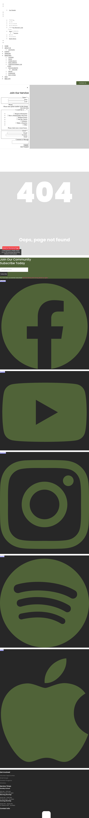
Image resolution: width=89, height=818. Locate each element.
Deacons (15, 33)
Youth (10, 59)
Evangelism (11, 73)
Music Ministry (12, 62)
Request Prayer (22, 117)
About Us (8, 6)
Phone (10, 104)
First (26, 99)
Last (26, 101)
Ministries (8, 16)
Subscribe (4, 274)
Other (25, 125)
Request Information (21, 114)
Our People (12, 10)
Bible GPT (8, 42)
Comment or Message (22, 139)
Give (6, 41)
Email (25, 133)
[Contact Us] (82, 83)
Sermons (8, 14)
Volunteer (24, 121)
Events (7, 12)
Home (7, 4)
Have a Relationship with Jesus (18, 115)
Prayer (10, 71)
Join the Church (22, 119)
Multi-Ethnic (12, 39)
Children (11, 57)
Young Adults (12, 61)
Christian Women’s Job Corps (15, 28)
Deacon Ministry (13, 68)
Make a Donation (22, 123)
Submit (26, 145)
